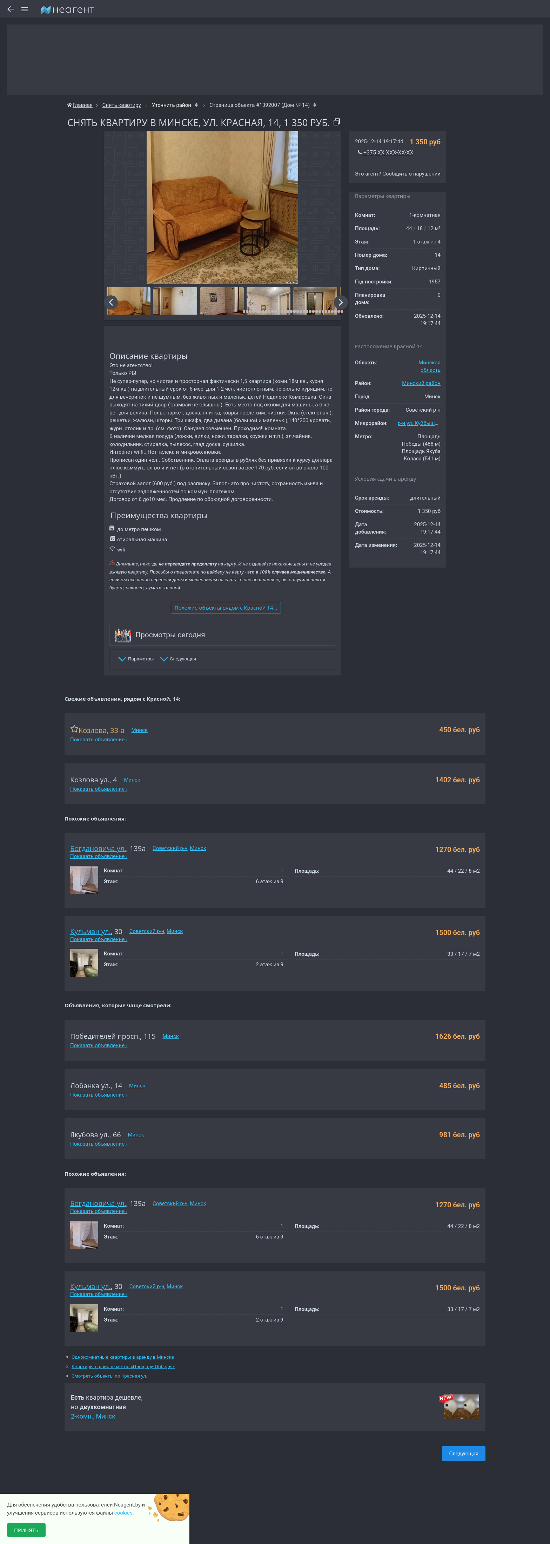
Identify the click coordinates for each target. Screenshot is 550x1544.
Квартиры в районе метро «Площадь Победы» (123, 1366)
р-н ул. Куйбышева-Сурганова (434, 423)
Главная (80, 105)
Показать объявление (98, 739)
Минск (140, 730)
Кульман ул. (90, 931)
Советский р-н (170, 848)
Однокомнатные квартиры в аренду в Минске (123, 1357)
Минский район (421, 383)
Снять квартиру (121, 105)
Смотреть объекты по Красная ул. (109, 1376)
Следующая (463, 1453)
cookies (123, 1513)
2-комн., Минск (93, 1416)
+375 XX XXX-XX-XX (388, 152)
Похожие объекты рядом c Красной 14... (226, 607)
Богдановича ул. (98, 848)
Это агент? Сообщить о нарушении (398, 174)
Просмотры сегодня (170, 635)
